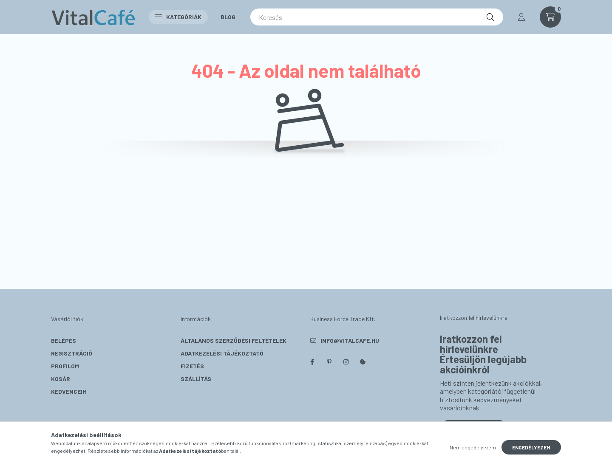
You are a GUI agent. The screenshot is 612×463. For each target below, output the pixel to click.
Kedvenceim (69, 391)
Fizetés (192, 366)
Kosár (60, 378)
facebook (311, 361)
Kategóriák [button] (178, 16)
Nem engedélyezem (473, 447)
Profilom (65, 366)
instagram (345, 361)
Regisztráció (71, 353)
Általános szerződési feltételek (233, 340)
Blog (228, 16)
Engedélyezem (531, 447)
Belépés (63, 340)
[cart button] (550, 17)
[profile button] (521, 17)
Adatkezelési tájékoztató (222, 353)
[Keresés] (376, 16)
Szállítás (196, 378)
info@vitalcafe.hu (349, 340)
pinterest (328, 361)
